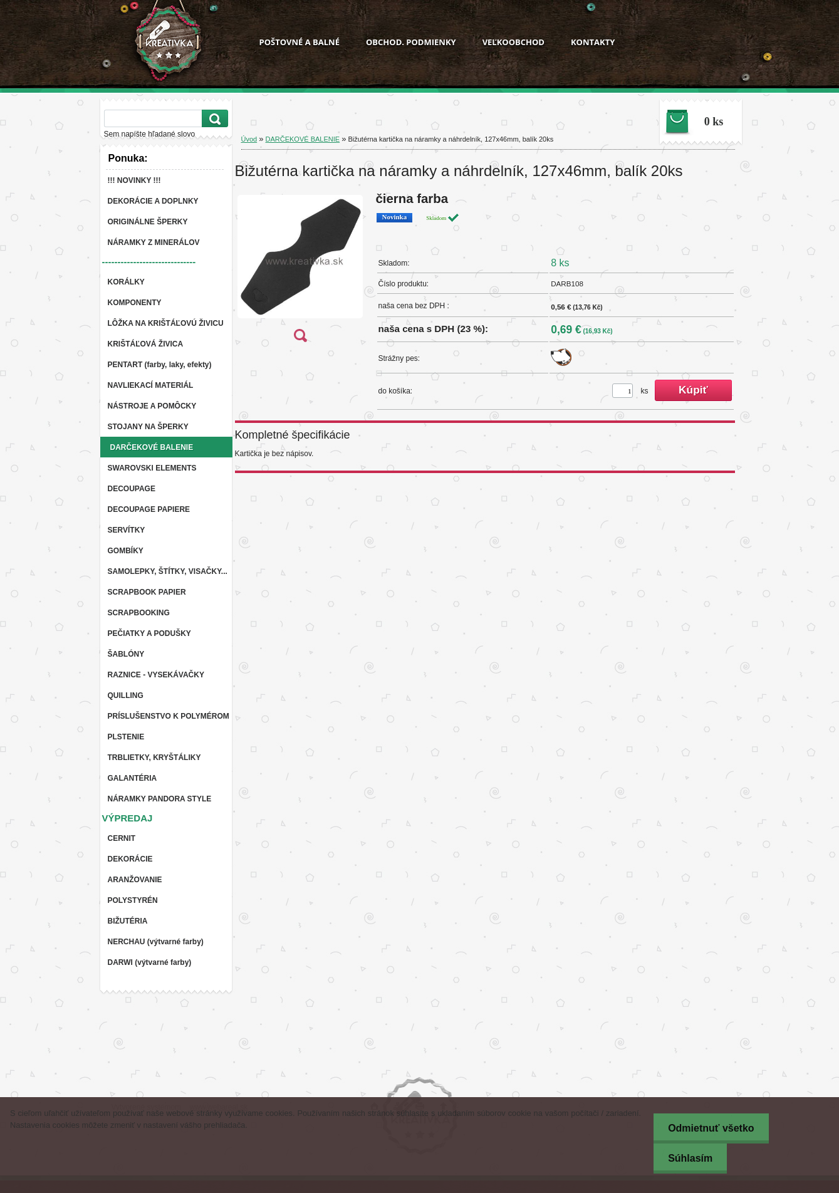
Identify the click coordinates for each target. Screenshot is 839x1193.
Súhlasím (687, 1158)
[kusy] (622, 390)
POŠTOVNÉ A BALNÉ (299, 42)
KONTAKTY (593, 42)
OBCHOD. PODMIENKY (411, 42)
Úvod (249, 139)
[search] (213, 119)
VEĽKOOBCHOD (513, 42)
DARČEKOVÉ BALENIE (303, 139)
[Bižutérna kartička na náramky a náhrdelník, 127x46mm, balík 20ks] (300, 271)
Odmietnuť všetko (708, 1128)
